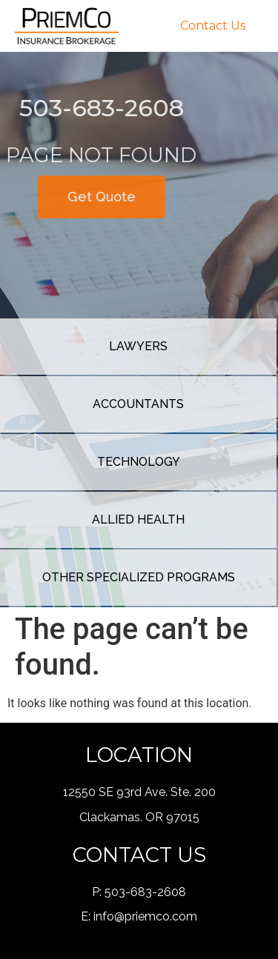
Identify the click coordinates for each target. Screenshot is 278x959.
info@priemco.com (145, 916)
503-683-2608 (145, 892)
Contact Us (212, 26)
